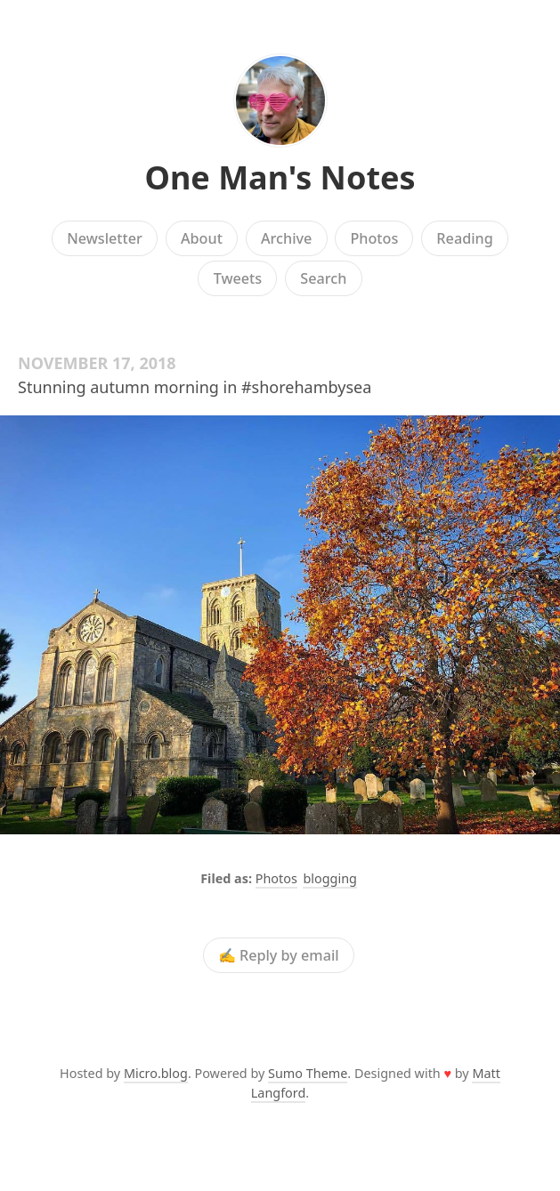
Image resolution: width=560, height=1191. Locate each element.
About (202, 238)
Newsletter (104, 238)
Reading (464, 238)
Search (323, 278)
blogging (329, 878)
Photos (374, 238)
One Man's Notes (279, 177)
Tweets (238, 278)
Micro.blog (156, 1073)
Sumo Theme (307, 1073)
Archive (286, 238)
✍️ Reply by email (278, 955)
